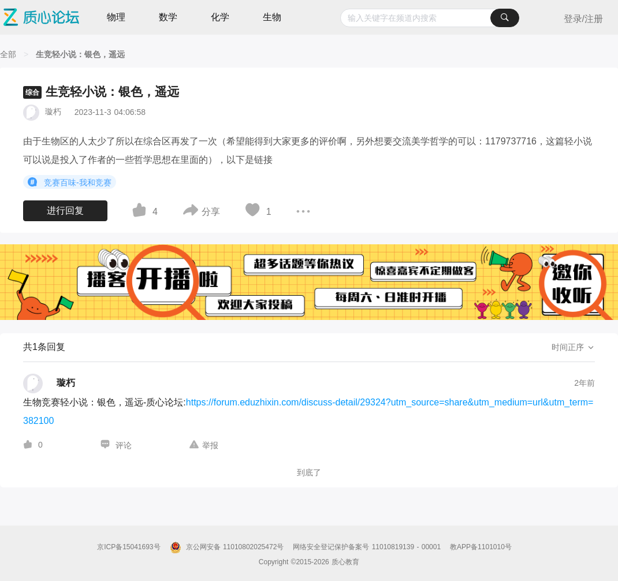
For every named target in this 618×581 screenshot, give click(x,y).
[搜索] (504, 18)
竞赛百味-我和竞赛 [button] (69, 182)
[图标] (34, 182)
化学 (220, 17)
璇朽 (53, 111)
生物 (272, 17)
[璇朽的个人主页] (49, 383)
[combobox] (429, 18)
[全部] (8, 54)
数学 (168, 17)
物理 (116, 17)
